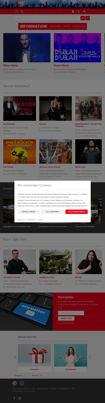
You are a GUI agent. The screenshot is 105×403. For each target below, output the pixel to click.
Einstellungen (28, 212)
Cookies (40, 220)
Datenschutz (31, 220)
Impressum (21, 220)
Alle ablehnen (52, 212)
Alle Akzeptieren (77, 212)
